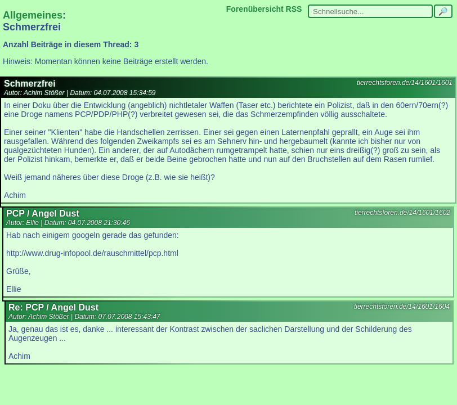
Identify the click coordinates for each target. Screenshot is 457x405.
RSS (294, 9)
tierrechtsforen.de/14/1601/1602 (402, 213)
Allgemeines (32, 15)
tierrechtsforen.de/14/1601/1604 (402, 306)
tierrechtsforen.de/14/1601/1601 (404, 83)
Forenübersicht (255, 9)
